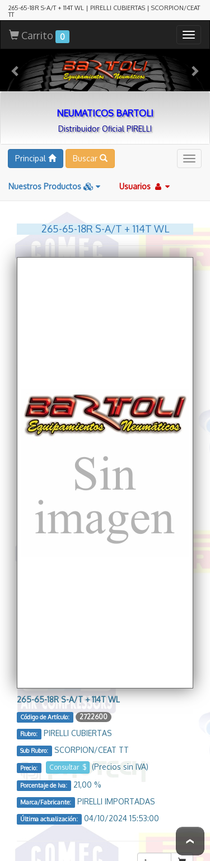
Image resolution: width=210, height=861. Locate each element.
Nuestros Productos (54, 182)
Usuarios (144, 182)
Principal (35, 154)
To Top (190, 841)
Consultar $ (67, 763)
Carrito (39, 32)
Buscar (90, 154)
